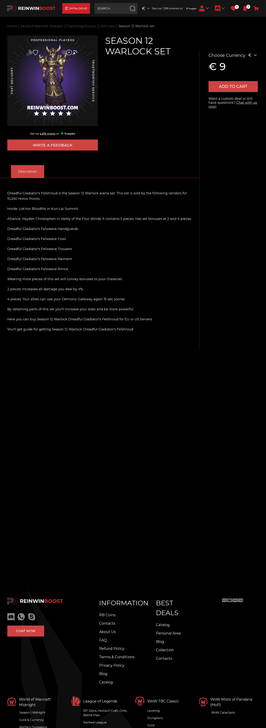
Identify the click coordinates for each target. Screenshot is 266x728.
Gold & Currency (31, 720)
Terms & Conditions (117, 657)
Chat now (25, 630)
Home (12, 26)
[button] (244, 8)
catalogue (76, 8)
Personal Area (168, 633)
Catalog (106, 682)
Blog (103, 674)
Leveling (153, 710)
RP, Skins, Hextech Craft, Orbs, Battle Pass (105, 713)
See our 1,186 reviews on (174, 8)
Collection (165, 650)
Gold (150, 725)
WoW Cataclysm (223, 712)
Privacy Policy (111, 665)
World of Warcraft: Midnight (44, 26)
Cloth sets (113, 26)
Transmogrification (86, 26)
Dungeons (155, 718)
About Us (107, 632)
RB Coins (107, 615)
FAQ (103, 640)
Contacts (107, 623)
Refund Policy (111, 648)
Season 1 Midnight (32, 712)
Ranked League (95, 722)
